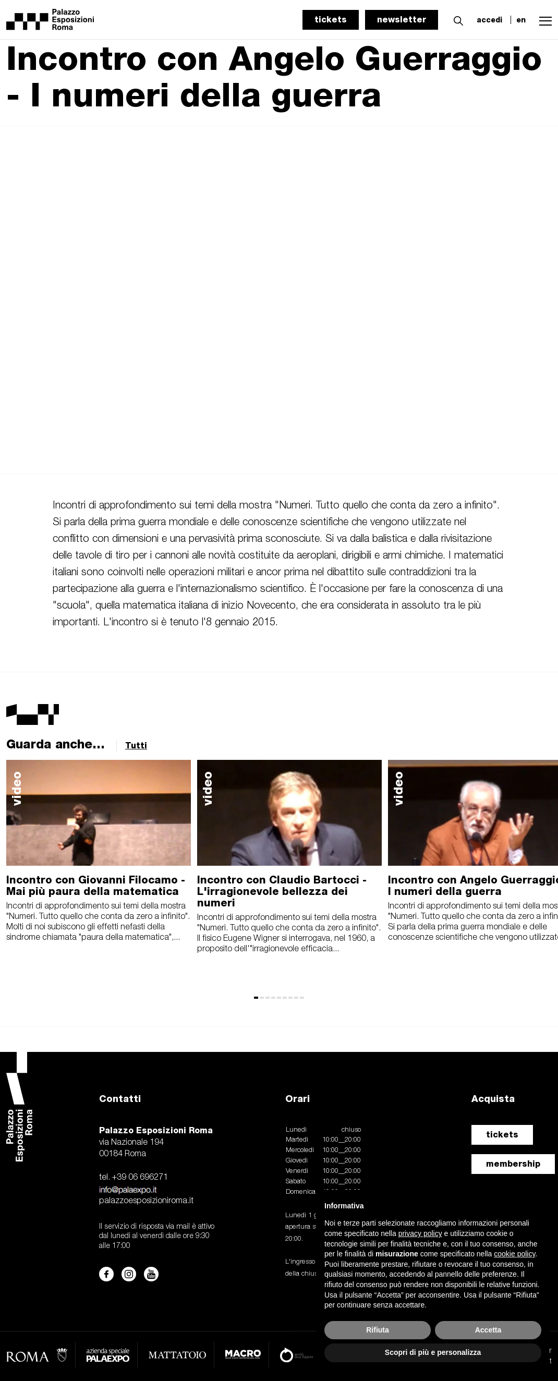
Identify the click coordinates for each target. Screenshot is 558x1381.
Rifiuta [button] (377, 1330)
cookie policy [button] (514, 1254)
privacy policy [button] (420, 1233)
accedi (489, 20)
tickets (330, 20)
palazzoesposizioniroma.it (146, 1201)
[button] (455, 19)
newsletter (401, 20)
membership (513, 1164)
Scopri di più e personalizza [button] (433, 1352)
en (521, 20)
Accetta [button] (488, 1330)
